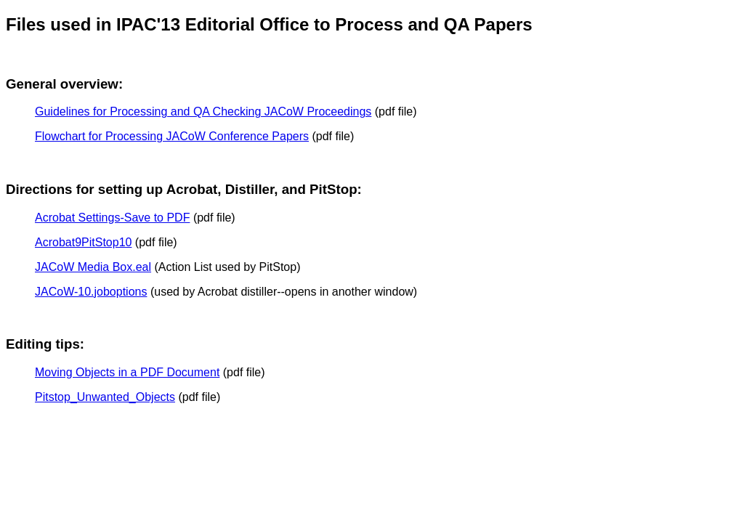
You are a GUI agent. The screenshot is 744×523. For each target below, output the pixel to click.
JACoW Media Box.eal (93, 267)
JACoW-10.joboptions (91, 291)
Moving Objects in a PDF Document (127, 372)
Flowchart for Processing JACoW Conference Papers (172, 136)
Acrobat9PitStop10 (83, 242)
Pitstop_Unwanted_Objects (105, 397)
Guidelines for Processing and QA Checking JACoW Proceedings (203, 111)
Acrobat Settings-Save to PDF (112, 217)
